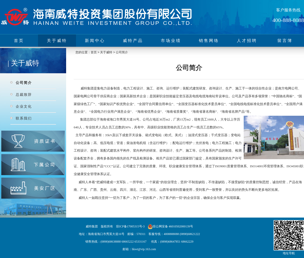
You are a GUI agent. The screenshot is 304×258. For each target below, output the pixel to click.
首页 (19, 40)
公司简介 (24, 83)
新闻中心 (95, 40)
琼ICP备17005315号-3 (130, 226)
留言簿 (285, 40)
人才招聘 (247, 40)
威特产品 (133, 40)
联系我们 (24, 118)
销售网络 (209, 40)
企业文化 (24, 106)
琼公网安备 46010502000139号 (173, 226)
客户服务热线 (288, 10)
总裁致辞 (24, 94)
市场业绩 (171, 40)
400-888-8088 (288, 20)
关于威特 (57, 40)
